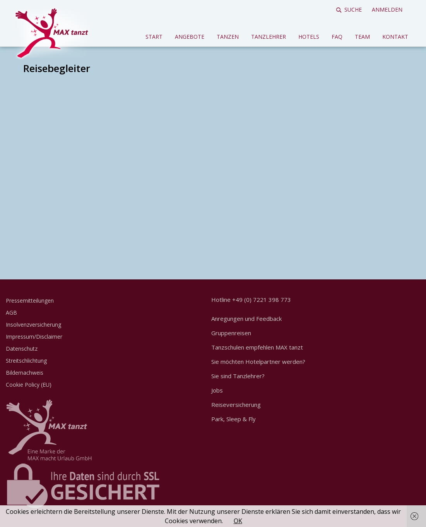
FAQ (337, 36)
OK (238, 521)
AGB (11, 312)
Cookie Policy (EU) (28, 384)
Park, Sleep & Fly (233, 419)
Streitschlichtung (26, 360)
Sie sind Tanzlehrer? (238, 376)
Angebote (189, 36)
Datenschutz (22, 348)
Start (154, 36)
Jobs (217, 390)
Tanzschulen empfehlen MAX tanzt (257, 347)
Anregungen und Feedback (246, 318)
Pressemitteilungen (30, 300)
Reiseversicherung (236, 404)
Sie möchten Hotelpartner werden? (258, 361)
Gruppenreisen (231, 333)
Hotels (308, 36)
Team (362, 36)
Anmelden (387, 9)
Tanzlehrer (268, 36)
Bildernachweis (24, 372)
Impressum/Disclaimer (34, 336)
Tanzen (228, 36)
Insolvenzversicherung (33, 324)
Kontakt (395, 36)
